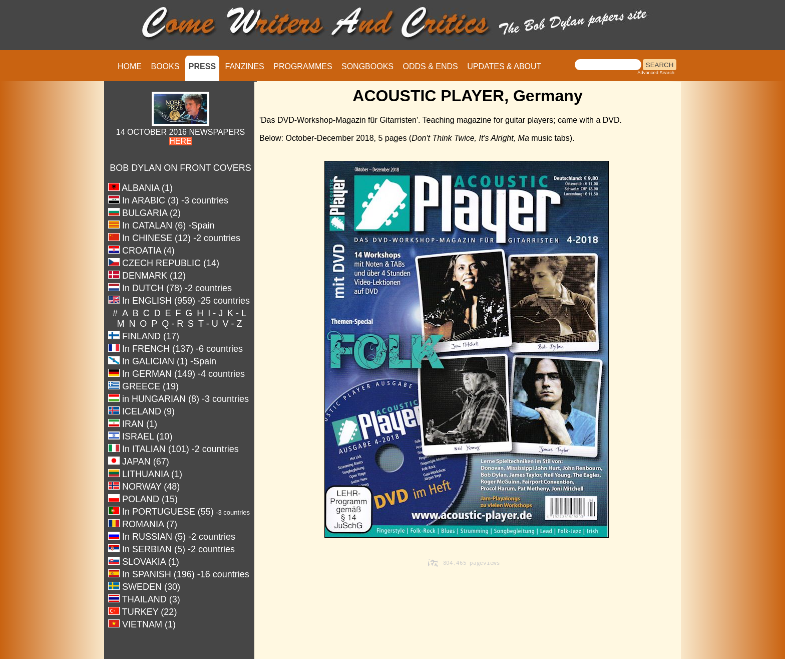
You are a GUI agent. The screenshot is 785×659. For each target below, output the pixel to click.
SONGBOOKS (367, 66)
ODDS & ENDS (430, 66)
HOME (130, 66)
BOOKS (165, 66)
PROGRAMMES (302, 66)
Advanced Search (655, 72)
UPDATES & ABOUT (504, 66)
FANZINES (244, 66)
